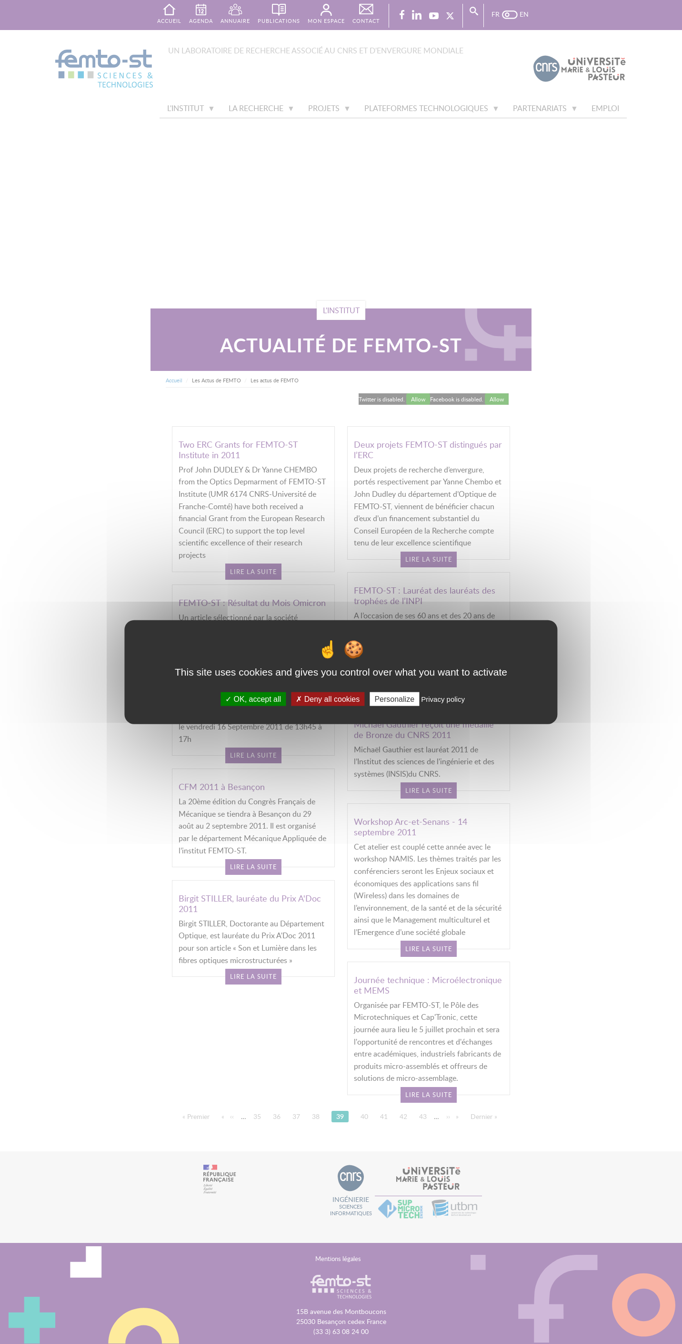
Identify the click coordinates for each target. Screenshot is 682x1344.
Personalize (394, 699)
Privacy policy (443, 699)
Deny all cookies (328, 699)
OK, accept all (253, 699)
